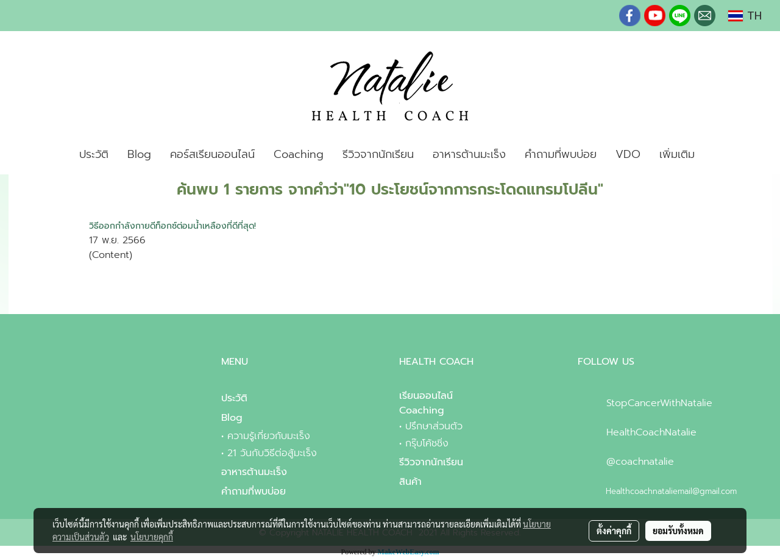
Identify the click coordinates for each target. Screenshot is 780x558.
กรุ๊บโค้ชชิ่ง (426, 443)
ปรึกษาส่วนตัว (434, 426)
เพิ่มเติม (677, 154)
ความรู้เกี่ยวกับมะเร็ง (268, 436)
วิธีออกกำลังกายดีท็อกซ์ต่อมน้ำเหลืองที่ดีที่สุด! (172, 226)
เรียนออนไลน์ (426, 395)
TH (745, 15)
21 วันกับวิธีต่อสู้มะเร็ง (272, 453)
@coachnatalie (640, 461)
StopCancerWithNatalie (659, 403)
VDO (627, 154)
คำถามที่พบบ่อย (561, 154)
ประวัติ (93, 154)
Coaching (299, 154)
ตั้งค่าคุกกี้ (614, 530)
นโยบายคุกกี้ (151, 536)
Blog (139, 154)
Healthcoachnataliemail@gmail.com (671, 491)
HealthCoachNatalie (651, 432)
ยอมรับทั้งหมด (678, 530)
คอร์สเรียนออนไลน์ (212, 154)
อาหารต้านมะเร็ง (469, 154)
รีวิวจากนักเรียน (378, 154)
